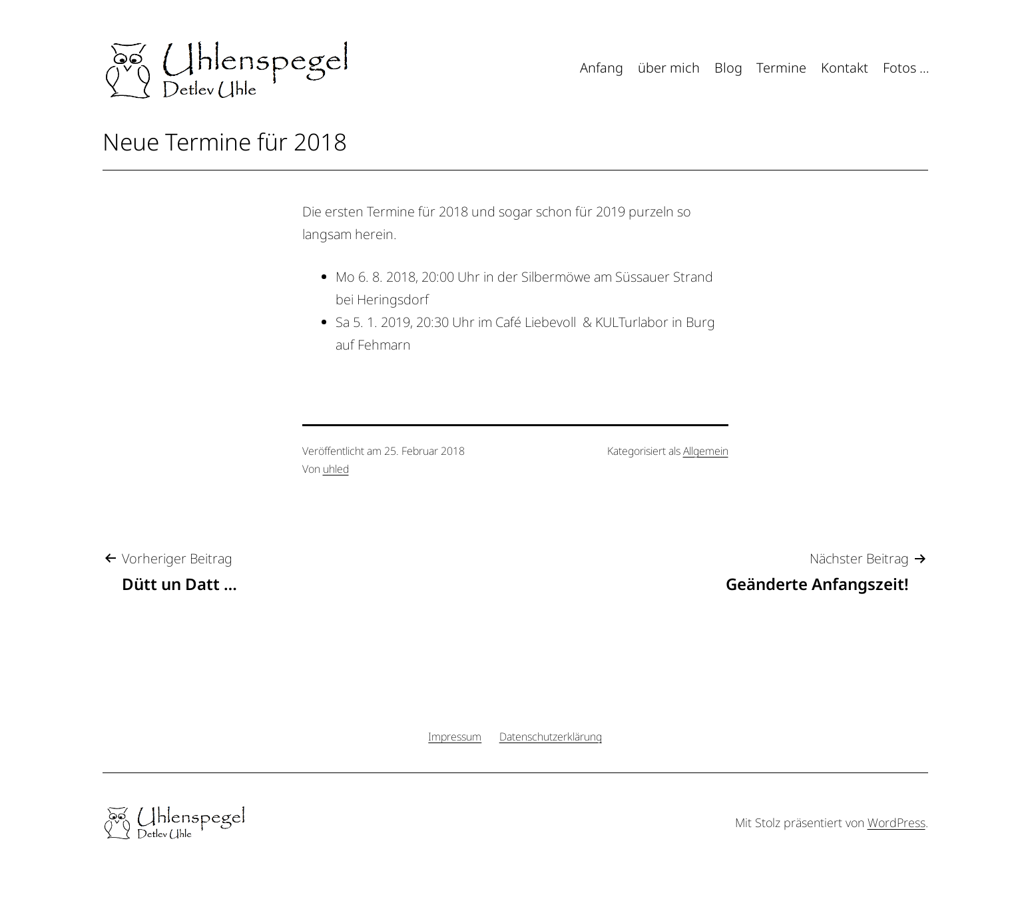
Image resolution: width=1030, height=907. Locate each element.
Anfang (601, 68)
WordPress (896, 822)
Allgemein (705, 451)
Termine (781, 68)
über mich (669, 68)
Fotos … (906, 68)
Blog (728, 68)
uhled (336, 468)
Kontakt (844, 68)
